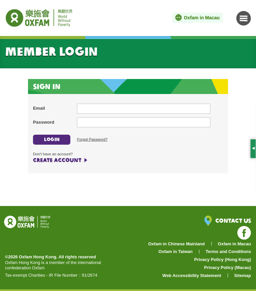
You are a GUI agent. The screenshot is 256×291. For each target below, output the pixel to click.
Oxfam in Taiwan (175, 251)
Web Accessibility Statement (191, 275)
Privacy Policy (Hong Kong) (222, 259)
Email (39, 108)
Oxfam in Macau (234, 243)
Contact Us (227, 221)
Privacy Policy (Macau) (227, 267)
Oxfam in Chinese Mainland (176, 243)
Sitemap (242, 275)
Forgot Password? (92, 139)
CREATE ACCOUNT (57, 160)
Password (43, 122)
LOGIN (52, 139)
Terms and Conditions (228, 251)
